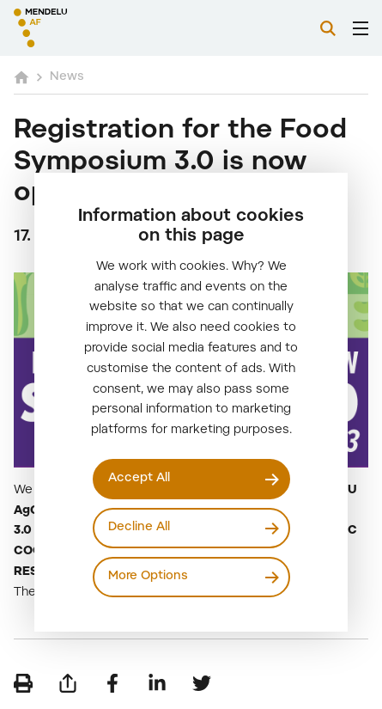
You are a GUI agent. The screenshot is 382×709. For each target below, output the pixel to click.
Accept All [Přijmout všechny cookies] (139, 479)
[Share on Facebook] (112, 683)
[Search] (328, 28)
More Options (148, 577)
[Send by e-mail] (67, 683)
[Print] (23, 683)
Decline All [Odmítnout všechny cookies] (139, 528)
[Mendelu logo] (99, 28)
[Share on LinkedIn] (157, 683)
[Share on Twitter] (201, 683)
